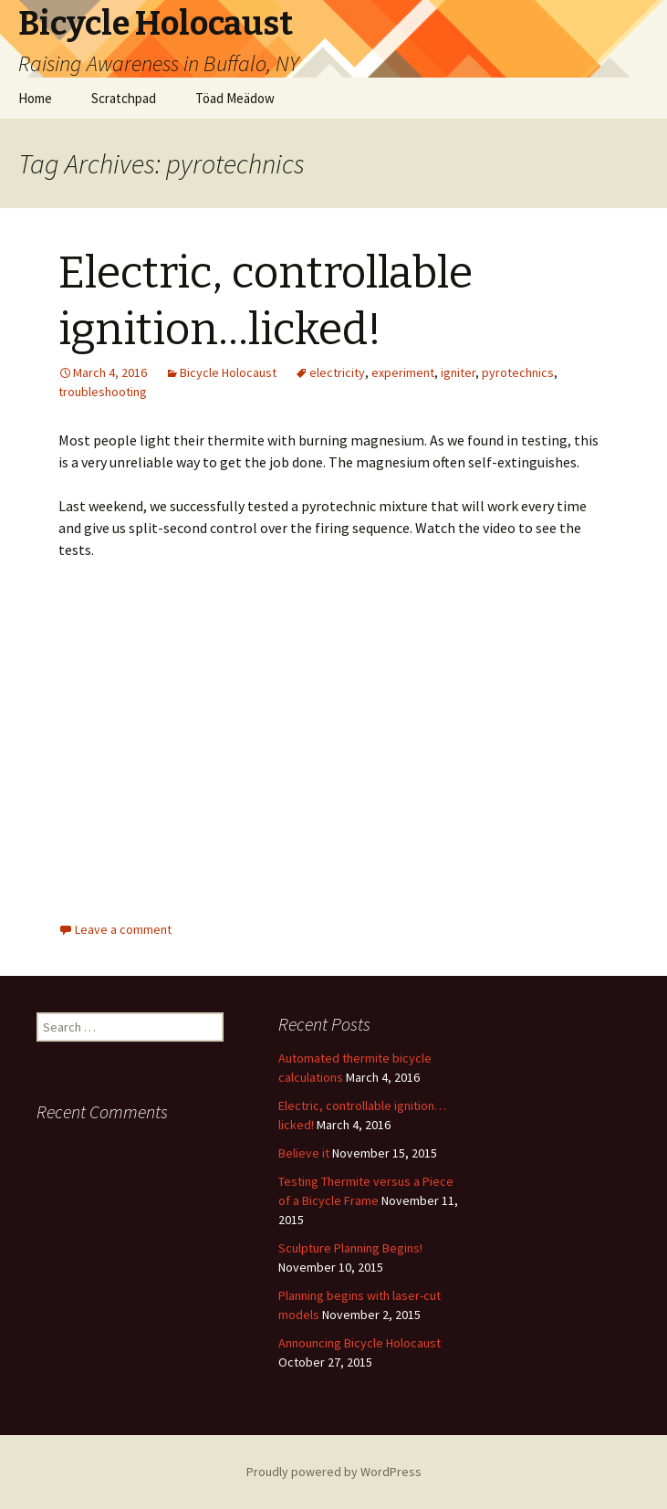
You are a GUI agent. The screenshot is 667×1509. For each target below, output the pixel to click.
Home (35, 98)
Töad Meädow (235, 98)
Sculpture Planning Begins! (350, 1248)
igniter (458, 372)
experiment (402, 372)
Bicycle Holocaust (228, 372)
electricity (337, 372)
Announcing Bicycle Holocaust (359, 1343)
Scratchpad (123, 98)
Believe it (303, 1153)
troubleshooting (102, 391)
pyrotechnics (518, 372)
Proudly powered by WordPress (334, 1471)
